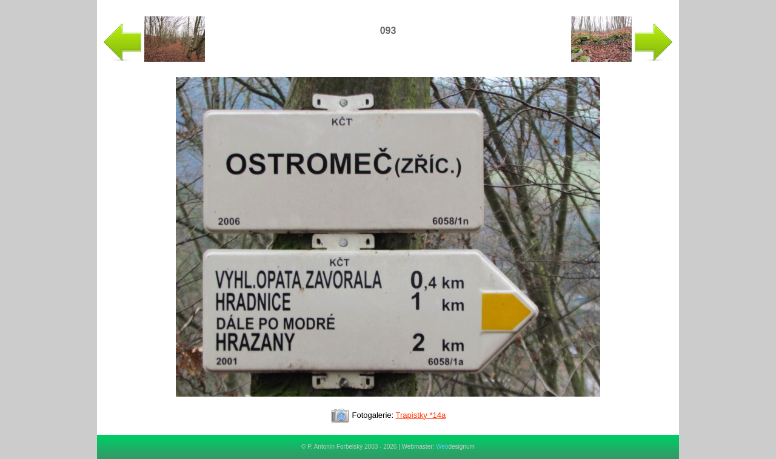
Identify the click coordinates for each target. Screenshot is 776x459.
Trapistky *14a (421, 415)
